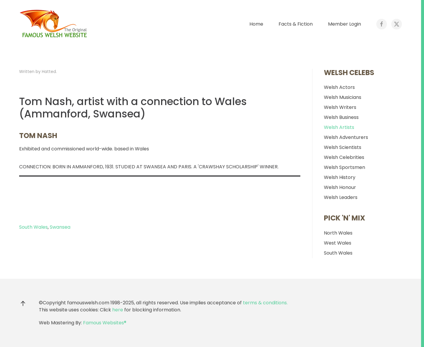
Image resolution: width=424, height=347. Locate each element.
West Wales (337, 243)
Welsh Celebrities (344, 157)
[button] (23, 303)
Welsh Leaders (340, 197)
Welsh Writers (340, 107)
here (117, 309)
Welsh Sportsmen (344, 167)
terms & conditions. (265, 302)
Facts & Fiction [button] (296, 24)
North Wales (338, 233)
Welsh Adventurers (346, 137)
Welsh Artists (339, 127)
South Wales (33, 227)
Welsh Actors (339, 87)
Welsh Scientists (342, 147)
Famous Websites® (104, 322)
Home (256, 24)
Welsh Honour (340, 187)
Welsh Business (341, 117)
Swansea (60, 227)
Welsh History (339, 177)
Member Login (344, 24)
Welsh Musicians (342, 97)
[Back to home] (54, 24)
